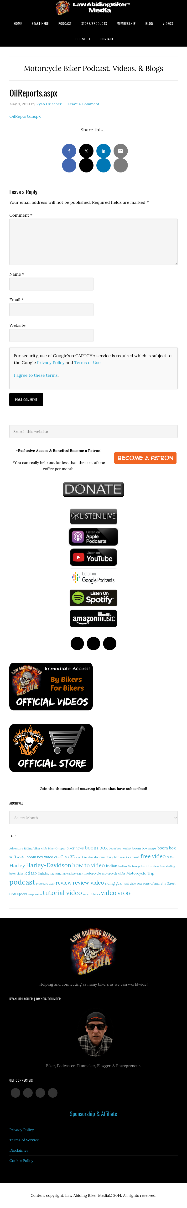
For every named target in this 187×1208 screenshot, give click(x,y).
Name (16, 274)
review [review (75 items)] (64, 882)
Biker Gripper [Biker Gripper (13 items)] (56, 848)
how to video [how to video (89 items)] (88, 865)
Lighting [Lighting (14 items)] (56, 873)
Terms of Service (24, 1140)
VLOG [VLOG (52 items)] (123, 893)
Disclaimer (18, 1150)
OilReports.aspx (25, 116)
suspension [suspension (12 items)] (35, 894)
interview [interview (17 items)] (153, 866)
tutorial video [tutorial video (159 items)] (62, 893)
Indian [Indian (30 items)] (111, 865)
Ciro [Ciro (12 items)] (56, 857)
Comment (20, 215)
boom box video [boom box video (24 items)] (39, 857)
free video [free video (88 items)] (153, 856)
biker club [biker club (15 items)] (40, 848)
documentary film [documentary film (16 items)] (106, 857)
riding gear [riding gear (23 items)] (114, 883)
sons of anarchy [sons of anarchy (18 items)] (154, 883)
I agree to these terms (35, 375)
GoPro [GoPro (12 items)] (171, 857)
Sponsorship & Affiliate (93, 1113)
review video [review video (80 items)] (88, 882)
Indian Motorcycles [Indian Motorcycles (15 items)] (131, 866)
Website (17, 325)
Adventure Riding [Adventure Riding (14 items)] (20, 848)
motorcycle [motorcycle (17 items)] (92, 873)
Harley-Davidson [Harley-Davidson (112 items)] (48, 865)
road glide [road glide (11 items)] (130, 883)
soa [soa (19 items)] (139, 883)
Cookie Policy (21, 1160)
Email (16, 299)
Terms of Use (87, 362)
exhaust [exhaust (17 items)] (134, 857)
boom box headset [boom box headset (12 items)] (120, 848)
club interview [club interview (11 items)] (84, 857)
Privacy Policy (51, 362)
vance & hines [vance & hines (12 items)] (91, 894)
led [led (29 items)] (27, 873)
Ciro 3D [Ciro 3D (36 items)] (67, 856)
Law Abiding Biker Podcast (93, 8)
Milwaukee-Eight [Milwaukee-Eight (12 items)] (72, 873)
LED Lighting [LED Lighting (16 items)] (40, 873)
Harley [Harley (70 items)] (17, 865)
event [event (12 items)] (123, 857)
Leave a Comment (83, 104)
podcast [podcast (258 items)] (22, 881)
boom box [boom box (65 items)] (96, 847)
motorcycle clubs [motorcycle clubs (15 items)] (113, 873)
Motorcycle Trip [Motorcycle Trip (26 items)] (140, 873)
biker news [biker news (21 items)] (75, 848)
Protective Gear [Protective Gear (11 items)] (45, 883)
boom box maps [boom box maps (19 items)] (144, 848)
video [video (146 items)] (108, 893)
